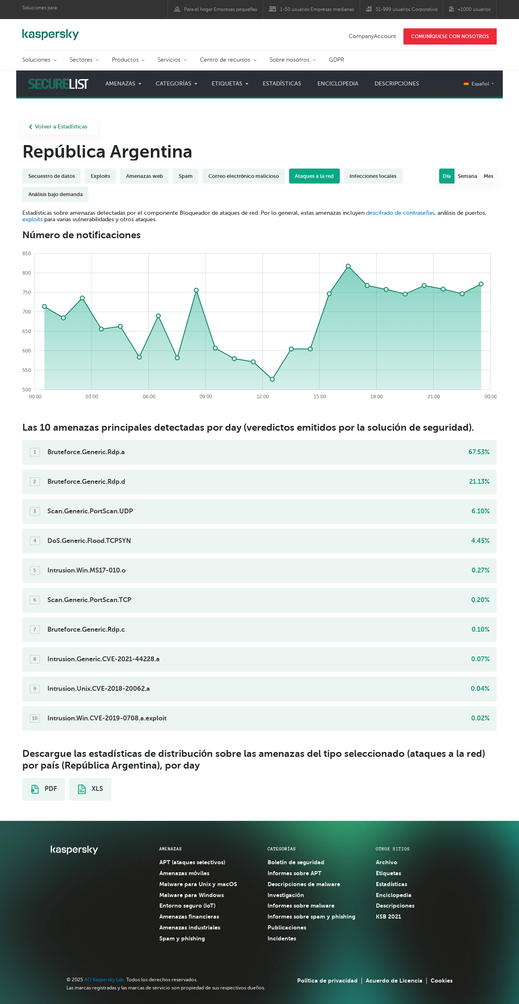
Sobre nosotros (289, 60)
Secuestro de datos (51, 176)
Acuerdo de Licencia (394, 980)
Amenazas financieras (189, 916)
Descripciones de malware (304, 884)
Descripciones (397, 84)
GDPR (336, 60)
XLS (90, 789)
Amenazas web (144, 176)
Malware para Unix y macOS (198, 884)
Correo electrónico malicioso (243, 176)
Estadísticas (282, 84)
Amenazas (120, 84)
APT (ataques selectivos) (192, 862)
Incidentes (282, 938)
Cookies (442, 980)
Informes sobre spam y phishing (311, 916)
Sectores (81, 60)
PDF (44, 789)
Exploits (100, 176)
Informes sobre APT (295, 873)
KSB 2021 (388, 916)
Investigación (286, 895)
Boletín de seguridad (296, 862)
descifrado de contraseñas (400, 213)
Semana (467, 176)
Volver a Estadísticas (58, 127)
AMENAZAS (170, 848)
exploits (32, 219)
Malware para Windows (191, 895)
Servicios (169, 60)
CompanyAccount (372, 36)
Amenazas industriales (189, 927)
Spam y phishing (182, 938)
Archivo (386, 862)
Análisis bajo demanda (55, 194)
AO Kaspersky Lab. (104, 980)
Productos (125, 60)
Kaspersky (50, 30)
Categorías (173, 84)
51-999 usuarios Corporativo (406, 9)
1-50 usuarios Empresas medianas (317, 9)
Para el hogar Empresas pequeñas (220, 9)
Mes (488, 176)
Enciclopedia (337, 84)
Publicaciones (287, 927)
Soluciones (36, 60)
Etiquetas (227, 84)
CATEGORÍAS (282, 848)
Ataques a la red (314, 176)
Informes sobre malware (301, 905)
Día (447, 176)
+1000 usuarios (474, 9)
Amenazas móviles (184, 873)
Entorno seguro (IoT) (187, 905)
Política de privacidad (327, 980)
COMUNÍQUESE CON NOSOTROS (450, 36)
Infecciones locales (373, 176)
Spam (186, 176)
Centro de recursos (225, 60)
